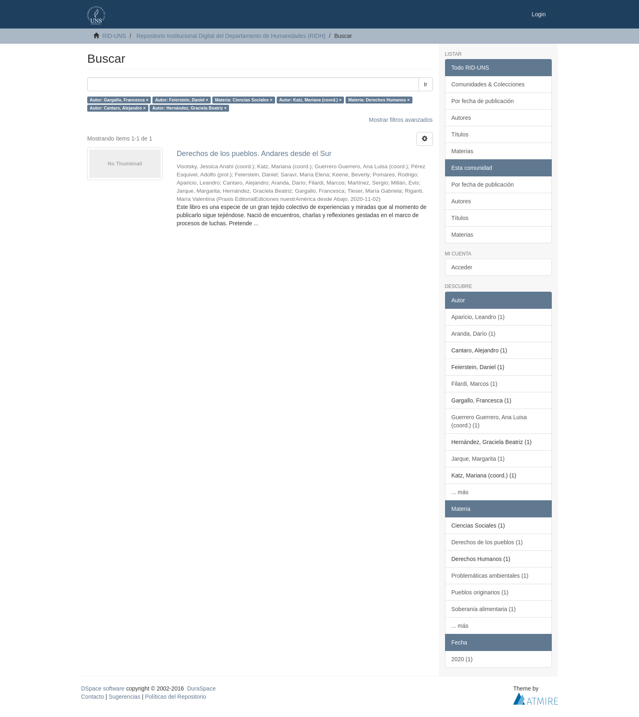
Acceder (462, 267)
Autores (461, 117)
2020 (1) (462, 659)
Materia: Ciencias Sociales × (244, 99)
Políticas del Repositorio (175, 696)
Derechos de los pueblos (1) (487, 542)
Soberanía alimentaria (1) (484, 609)
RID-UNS (114, 36)
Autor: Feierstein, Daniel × (181, 99)
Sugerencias (124, 696)
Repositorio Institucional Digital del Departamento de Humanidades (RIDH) (231, 36)
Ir (425, 84)
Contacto (92, 696)
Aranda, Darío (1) (474, 333)
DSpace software (103, 688)
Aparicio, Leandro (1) (478, 317)
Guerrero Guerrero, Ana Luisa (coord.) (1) (489, 421)
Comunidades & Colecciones (488, 84)
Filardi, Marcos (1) (475, 383)
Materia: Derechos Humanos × (379, 99)
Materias (463, 151)
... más (460, 492)
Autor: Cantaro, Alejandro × (117, 108)
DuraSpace (201, 688)
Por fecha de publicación (483, 101)
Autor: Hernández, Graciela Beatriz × (189, 108)
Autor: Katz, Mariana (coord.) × (310, 99)
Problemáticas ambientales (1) (490, 575)
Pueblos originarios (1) (480, 592)
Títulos (460, 134)
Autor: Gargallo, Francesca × (119, 99)
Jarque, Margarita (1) (478, 458)
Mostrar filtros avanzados (400, 120)
